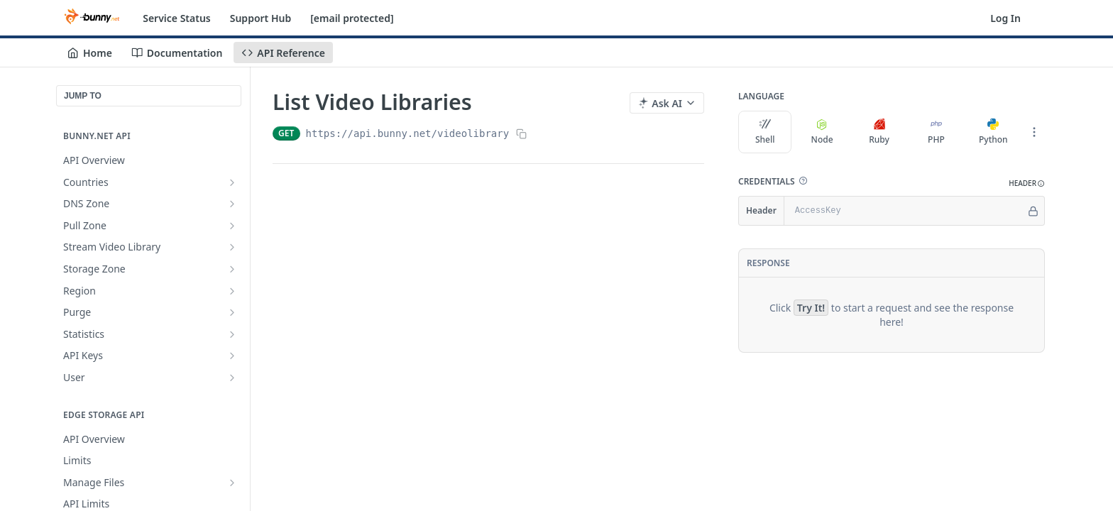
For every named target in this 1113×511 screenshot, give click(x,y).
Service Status (177, 18)
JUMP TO (83, 96)
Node (822, 132)
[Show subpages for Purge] (232, 312)
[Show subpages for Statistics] (232, 334)
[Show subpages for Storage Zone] (232, 269)
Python (993, 132)
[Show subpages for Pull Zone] (232, 225)
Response (768, 263)
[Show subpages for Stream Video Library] (232, 247)
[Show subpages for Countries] (232, 182)
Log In (1005, 18)
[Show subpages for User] (232, 377)
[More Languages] (1034, 132)
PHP (936, 132)
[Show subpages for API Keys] (232, 355)
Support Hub (260, 18)
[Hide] (1033, 211)
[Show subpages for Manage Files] (232, 482)
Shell (765, 132)
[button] (803, 181)
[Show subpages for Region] (232, 291)
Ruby (879, 132)
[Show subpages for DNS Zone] (232, 203)
